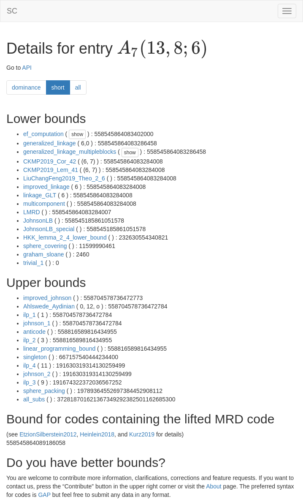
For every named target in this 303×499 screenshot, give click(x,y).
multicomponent (44, 203)
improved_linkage (46, 186)
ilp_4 (29, 365)
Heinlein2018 (97, 434)
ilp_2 (29, 340)
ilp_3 (29, 382)
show (77, 134)
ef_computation (43, 134)
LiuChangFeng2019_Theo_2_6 (64, 178)
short (58, 87)
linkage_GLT (39, 195)
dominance (26, 87)
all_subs (34, 399)
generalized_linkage (49, 143)
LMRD (31, 212)
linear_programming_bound (59, 348)
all (78, 87)
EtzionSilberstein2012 (47, 434)
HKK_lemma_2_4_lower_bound (65, 237)
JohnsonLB (38, 220)
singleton (35, 357)
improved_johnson (47, 297)
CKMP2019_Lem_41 (50, 169)
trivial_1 (33, 262)
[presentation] (162, 49)
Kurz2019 (141, 434)
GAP (44, 494)
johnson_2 (37, 374)
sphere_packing (44, 390)
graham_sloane (43, 254)
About (214, 486)
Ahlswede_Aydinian (49, 306)
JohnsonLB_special (48, 229)
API (27, 67)
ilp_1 (29, 314)
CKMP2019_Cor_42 (49, 161)
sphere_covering (45, 246)
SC (12, 11)
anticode (34, 331)
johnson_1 (37, 323)
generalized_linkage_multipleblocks (69, 151)
